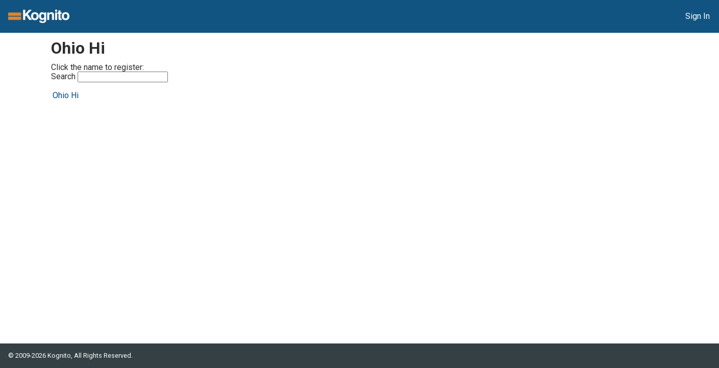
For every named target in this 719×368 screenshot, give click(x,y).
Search (109, 77)
